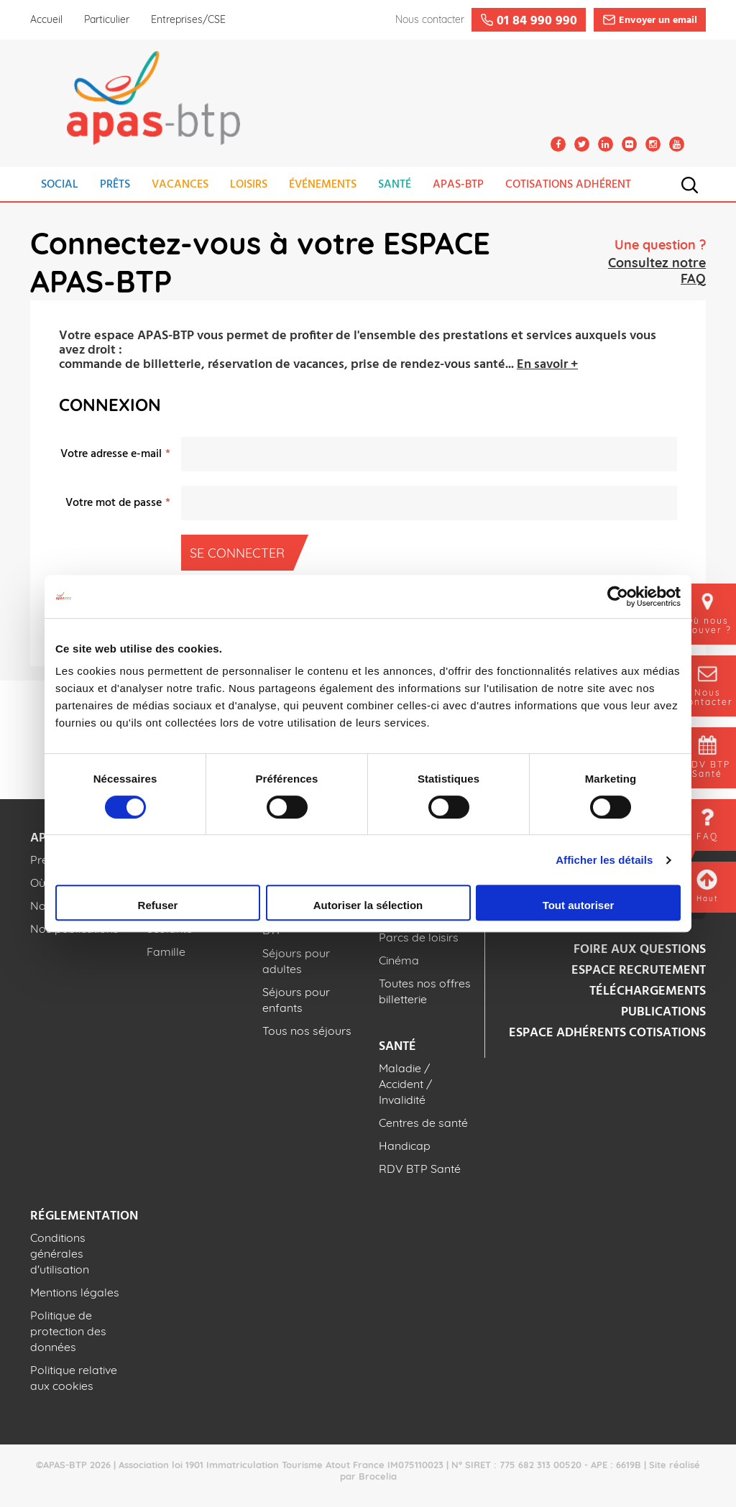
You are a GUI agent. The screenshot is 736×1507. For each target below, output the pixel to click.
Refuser (158, 905)
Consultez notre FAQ (657, 270)
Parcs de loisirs (419, 937)
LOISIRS (248, 184)
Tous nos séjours (306, 1030)
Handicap (405, 1145)
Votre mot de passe (113, 503)
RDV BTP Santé (420, 1168)
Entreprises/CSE (188, 19)
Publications (663, 1012)
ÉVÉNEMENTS (322, 184)
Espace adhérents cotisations (607, 1033)
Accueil (46, 19)
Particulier (106, 19)
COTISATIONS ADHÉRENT (568, 184)
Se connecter (241, 553)
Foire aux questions (640, 949)
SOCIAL (59, 184)
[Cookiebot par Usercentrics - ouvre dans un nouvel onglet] (618, 596)
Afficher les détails (604, 860)
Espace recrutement (638, 970)
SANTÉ (394, 184)
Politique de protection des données (68, 1331)
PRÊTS (115, 184)
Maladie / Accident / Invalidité (405, 1084)
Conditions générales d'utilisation (59, 1253)
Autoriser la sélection (368, 905)
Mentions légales (74, 1292)
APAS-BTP (458, 184)
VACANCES (180, 184)
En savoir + (547, 364)
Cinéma (399, 960)
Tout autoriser (579, 905)
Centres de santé (423, 1122)
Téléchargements (647, 991)
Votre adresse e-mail (111, 454)
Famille (166, 951)
